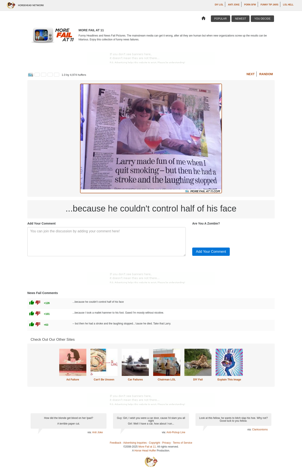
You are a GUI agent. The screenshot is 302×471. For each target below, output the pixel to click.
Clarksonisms (260, 429)
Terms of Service (182, 442)
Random (266, 74)
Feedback (115, 442)
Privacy (166, 442)
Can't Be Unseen (104, 379)
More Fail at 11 (147, 446)
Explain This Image (229, 379)
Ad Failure (72, 379)
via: (89, 432)
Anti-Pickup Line (175, 432)
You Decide (262, 18)
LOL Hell (288, 4)
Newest (240, 18)
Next (250, 74)
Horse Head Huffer (145, 450)
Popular (220, 18)
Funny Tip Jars (269, 4)
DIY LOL (219, 4)
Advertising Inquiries (135, 442)
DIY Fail (198, 379)
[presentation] (225, 235)
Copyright (154, 442)
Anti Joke (234, 4)
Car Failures (135, 379)
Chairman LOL (167, 379)
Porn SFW (250, 4)
